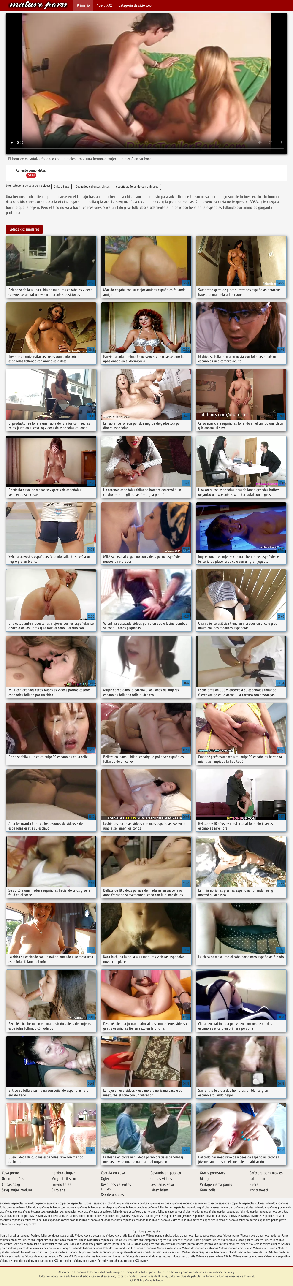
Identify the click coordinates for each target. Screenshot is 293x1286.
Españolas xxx (136, 1235)
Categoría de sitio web (135, 5)
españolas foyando (185, 1207)
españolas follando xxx (159, 1207)
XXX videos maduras (12, 1256)
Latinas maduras (229, 1244)
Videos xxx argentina (277, 1256)
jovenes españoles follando (198, 1216)
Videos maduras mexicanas (236, 1248)
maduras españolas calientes (17, 1220)
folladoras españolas (203, 1211)
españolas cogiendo (182, 1203)
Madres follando (41, 1235)
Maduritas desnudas (251, 1252)
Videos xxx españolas (35, 1240)
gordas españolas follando (233, 1211)
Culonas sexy (214, 1235)
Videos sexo (247, 1235)
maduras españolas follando (128, 1220)
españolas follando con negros (55, 1207)
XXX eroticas (167, 1244)
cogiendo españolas (47, 1203)
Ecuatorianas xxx (52, 1244)
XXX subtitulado (64, 1261)
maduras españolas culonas (93, 1220)
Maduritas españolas (100, 1240)
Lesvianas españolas (144, 1248)
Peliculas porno (185, 1244)
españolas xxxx (74, 1211)
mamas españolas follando (232, 1220)
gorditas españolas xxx (38, 1216)
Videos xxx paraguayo (40, 1261)
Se (266, 1252)
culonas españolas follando (100, 1203)
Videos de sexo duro (13, 1261)
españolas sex (8, 1211)
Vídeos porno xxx (51, 1248)
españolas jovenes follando (213, 1207)
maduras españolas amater (267, 1216)
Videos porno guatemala (118, 1252)
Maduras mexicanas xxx (110, 1256)
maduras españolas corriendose (55, 1220)
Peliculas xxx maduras (117, 1248)
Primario (83, 5)
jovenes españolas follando (137, 1216)
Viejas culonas (271, 1244)
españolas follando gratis (128, 1207)
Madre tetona (190, 1252)
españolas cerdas (158, 1203)
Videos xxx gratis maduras (53, 1252)
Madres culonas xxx (169, 1248)
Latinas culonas (92, 1248)
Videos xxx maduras (268, 1235)
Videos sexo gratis (63, 1235)
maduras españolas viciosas (163, 1220)
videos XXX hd (223, 1256)
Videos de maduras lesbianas (200, 1248)
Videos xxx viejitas (223, 1240)
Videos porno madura (116, 1244)
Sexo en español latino (27, 1244)
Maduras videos (76, 1240)
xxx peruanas (57, 1240)
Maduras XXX (71, 1244)
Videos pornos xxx (206, 1244)
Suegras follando (72, 1248)
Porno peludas (203, 1240)
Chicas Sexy (61, 187)
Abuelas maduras (145, 1252)
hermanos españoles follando (71, 1216)
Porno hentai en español (15, 1235)
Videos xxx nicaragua (193, 1235)
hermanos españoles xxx (105, 1216)
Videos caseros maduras (248, 1256)
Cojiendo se (28, 1252)
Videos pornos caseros (249, 1240)
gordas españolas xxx (263, 1211)
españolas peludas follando (247, 1207)
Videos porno (231, 1235)
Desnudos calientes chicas (93, 187)
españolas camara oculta (132, 1203)
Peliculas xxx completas (142, 1240)
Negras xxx (165, 1240)
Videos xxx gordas (91, 1244)
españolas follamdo (24, 1207)
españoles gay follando (143, 1211)
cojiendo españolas (71, 1203)
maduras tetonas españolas (198, 1220)
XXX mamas (142, 1261)
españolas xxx (55, 1211)
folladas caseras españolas (174, 1211)
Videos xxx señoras (265, 1248)
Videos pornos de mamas (23, 1248)
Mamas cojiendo (124, 1261)
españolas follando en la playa (93, 1207)
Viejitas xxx (206, 1252)
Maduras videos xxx (168, 1252)
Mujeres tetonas (162, 1256)
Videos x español (182, 1240)
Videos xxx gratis (116, 1235)
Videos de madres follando (42, 1256)
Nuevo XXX (104, 5)
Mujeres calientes (84, 1256)
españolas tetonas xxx (32, 1211)
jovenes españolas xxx (168, 1216)
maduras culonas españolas (233, 1216)
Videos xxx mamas (85, 1261)
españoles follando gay (114, 1211)
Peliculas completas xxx (145, 1244)
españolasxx (91, 1211)
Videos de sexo (205, 1256)
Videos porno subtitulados (162, 1235)
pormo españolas (260, 1220)
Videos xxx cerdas (251, 1244)
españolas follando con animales (137, 187)
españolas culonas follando (258, 1203)
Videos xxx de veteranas (90, 1235)
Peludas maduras (279, 1252)
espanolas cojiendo (230, 1203)
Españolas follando (38, 5)
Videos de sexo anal (138, 1256)
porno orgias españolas (22, 1224)
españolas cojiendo (206, 1203)
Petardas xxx (106, 1261)
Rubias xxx (121, 1240)
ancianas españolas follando (17, 1203)
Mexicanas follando (225, 1252)
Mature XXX (66, 1256)
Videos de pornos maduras (86, 1252)
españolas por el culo (278, 1207)
